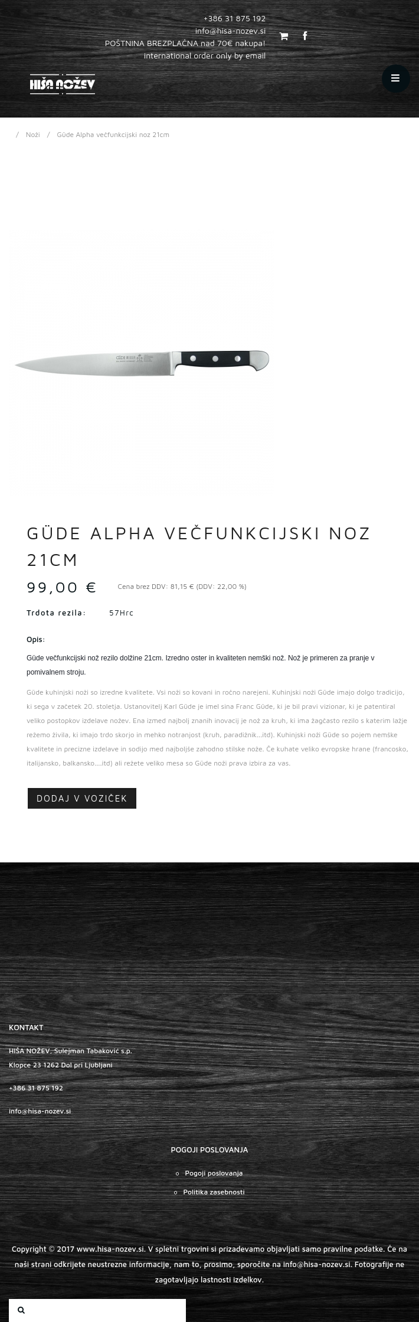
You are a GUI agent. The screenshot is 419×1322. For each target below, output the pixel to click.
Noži (33, 134)
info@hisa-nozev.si (40, 1110)
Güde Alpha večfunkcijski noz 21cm (113, 134)
